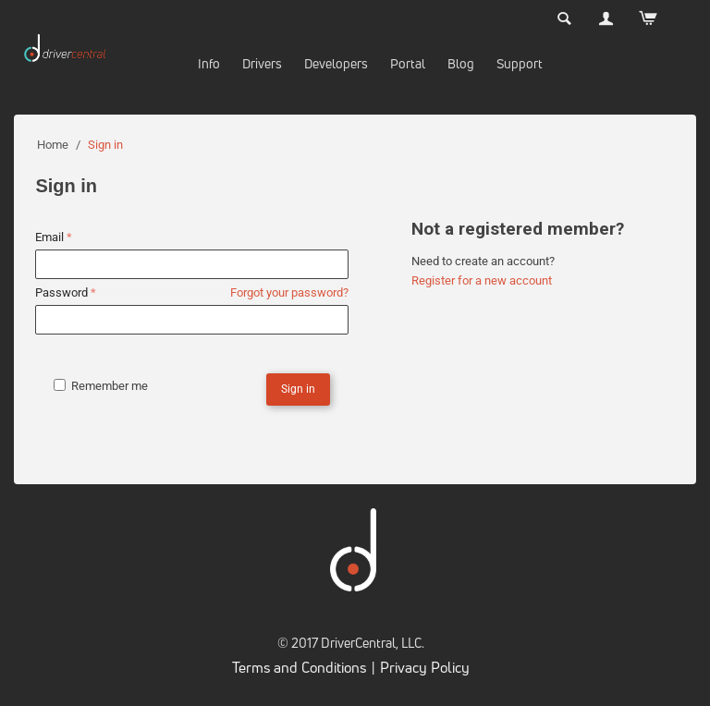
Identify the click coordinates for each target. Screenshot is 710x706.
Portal (407, 63)
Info (209, 63)
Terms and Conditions (299, 667)
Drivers (262, 63)
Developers (336, 63)
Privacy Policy (425, 667)
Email (49, 237)
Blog (460, 63)
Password (60, 292)
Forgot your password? (289, 292)
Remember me (101, 386)
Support (519, 63)
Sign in (298, 389)
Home (52, 145)
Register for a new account (481, 280)
